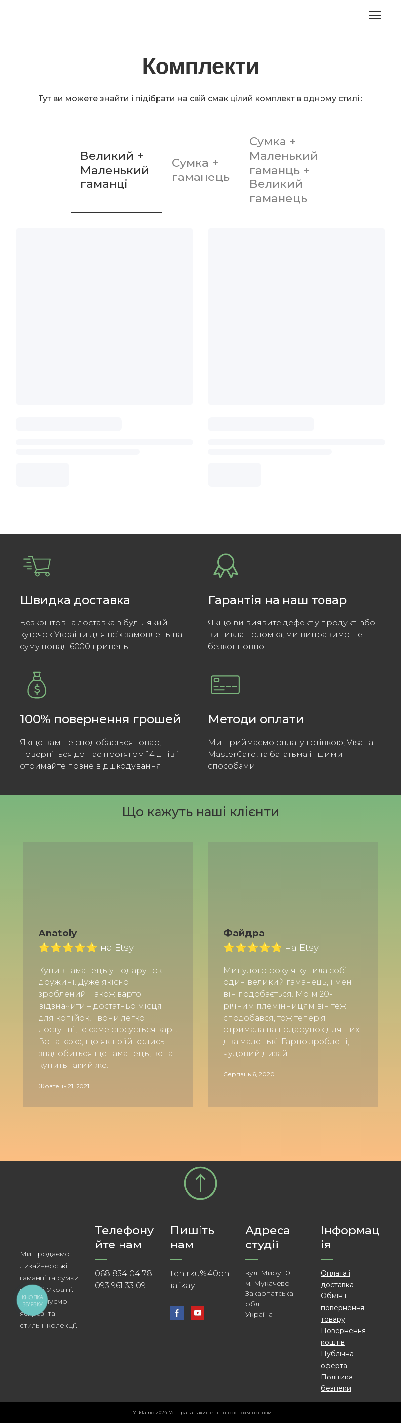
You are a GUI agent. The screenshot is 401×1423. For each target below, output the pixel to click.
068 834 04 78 (123, 1273)
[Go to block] (200, 1183)
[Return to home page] (76, 15)
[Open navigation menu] (375, 15)
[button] (116, 170)
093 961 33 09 (120, 1285)
